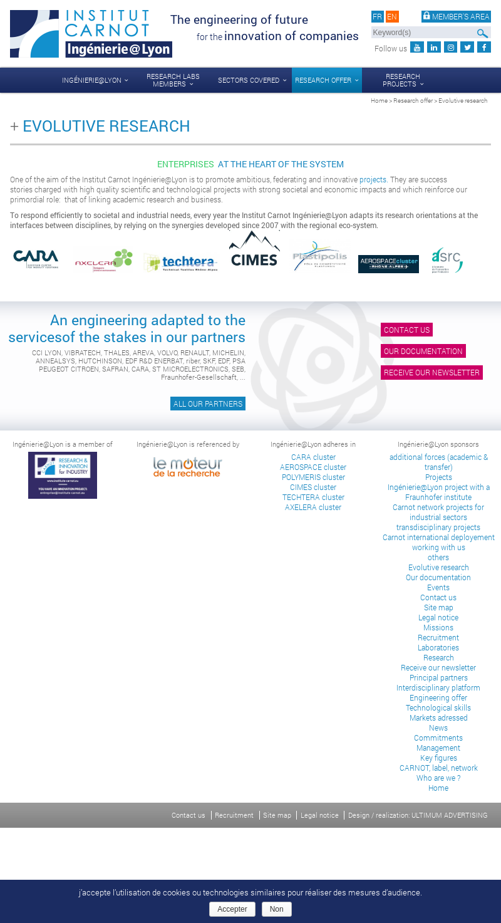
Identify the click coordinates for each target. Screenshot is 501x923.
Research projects (401, 79)
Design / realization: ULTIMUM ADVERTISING (418, 815)
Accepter (232, 909)
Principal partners (439, 677)
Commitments (438, 738)
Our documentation (423, 351)
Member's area (456, 16)
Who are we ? (438, 778)
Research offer (323, 80)
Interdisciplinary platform (438, 687)
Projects (438, 477)
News (438, 727)
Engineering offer (438, 697)
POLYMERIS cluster (313, 477)
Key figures (438, 758)
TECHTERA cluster (313, 497)
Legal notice (438, 617)
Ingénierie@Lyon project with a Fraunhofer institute (439, 492)
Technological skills (438, 707)
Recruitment (438, 637)
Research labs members (173, 79)
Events (438, 587)
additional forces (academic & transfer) (439, 462)
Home (379, 100)
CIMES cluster (313, 487)
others (438, 557)
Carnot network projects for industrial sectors (438, 512)
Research (438, 657)
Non (277, 909)
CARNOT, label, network (439, 768)
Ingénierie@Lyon (91, 80)
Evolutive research (438, 567)
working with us (438, 547)
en (392, 16)
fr (377, 16)
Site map (438, 607)
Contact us (407, 330)
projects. (373, 179)
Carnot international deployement (439, 537)
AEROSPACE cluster (313, 467)
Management (438, 748)
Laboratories (438, 647)
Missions (438, 627)
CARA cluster (313, 457)
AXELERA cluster (313, 507)
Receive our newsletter (432, 372)
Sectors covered (248, 80)
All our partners (207, 404)
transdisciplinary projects (438, 527)
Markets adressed (439, 717)
